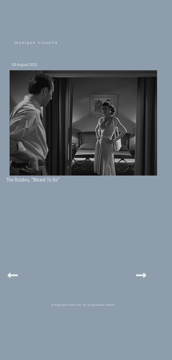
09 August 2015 (24, 65)
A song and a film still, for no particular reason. (84, 305)
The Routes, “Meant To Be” (33, 180)
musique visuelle (37, 43)
